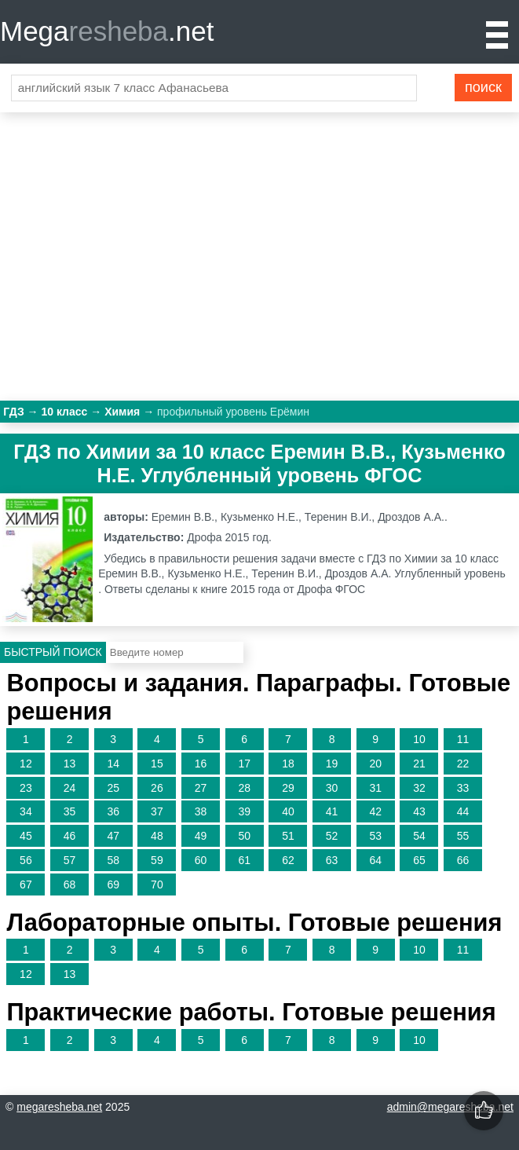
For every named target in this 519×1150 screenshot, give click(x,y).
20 (375, 763)
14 (113, 763)
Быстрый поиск (53, 652)
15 (157, 763)
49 (201, 836)
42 (375, 811)
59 (157, 860)
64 (375, 860)
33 (463, 788)
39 (244, 811)
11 (463, 739)
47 (113, 836)
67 (26, 884)
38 (201, 811)
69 (113, 884)
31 (375, 788)
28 (244, 788)
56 (26, 860)
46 (70, 836)
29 (288, 788)
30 (332, 788)
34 (26, 811)
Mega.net (107, 31)
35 (70, 811)
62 (288, 860)
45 (26, 836)
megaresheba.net (59, 1107)
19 (332, 763)
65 (419, 860)
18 (288, 763)
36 (113, 811)
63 (332, 860)
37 (157, 811)
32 (419, 788)
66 (463, 860)
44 (463, 811)
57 (70, 860)
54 (419, 836)
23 (26, 788)
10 (419, 739)
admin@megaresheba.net (450, 1107)
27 (201, 788)
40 (288, 811)
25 (113, 788)
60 (201, 860)
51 (288, 836)
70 (157, 884)
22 (463, 763)
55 (463, 836)
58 (113, 860)
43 (419, 811)
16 (201, 763)
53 (375, 836)
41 (332, 811)
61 (244, 860)
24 (70, 788)
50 (244, 836)
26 (157, 788)
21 (419, 763)
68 (70, 884)
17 (244, 763)
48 (157, 836)
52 (332, 836)
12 (26, 763)
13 (70, 763)
